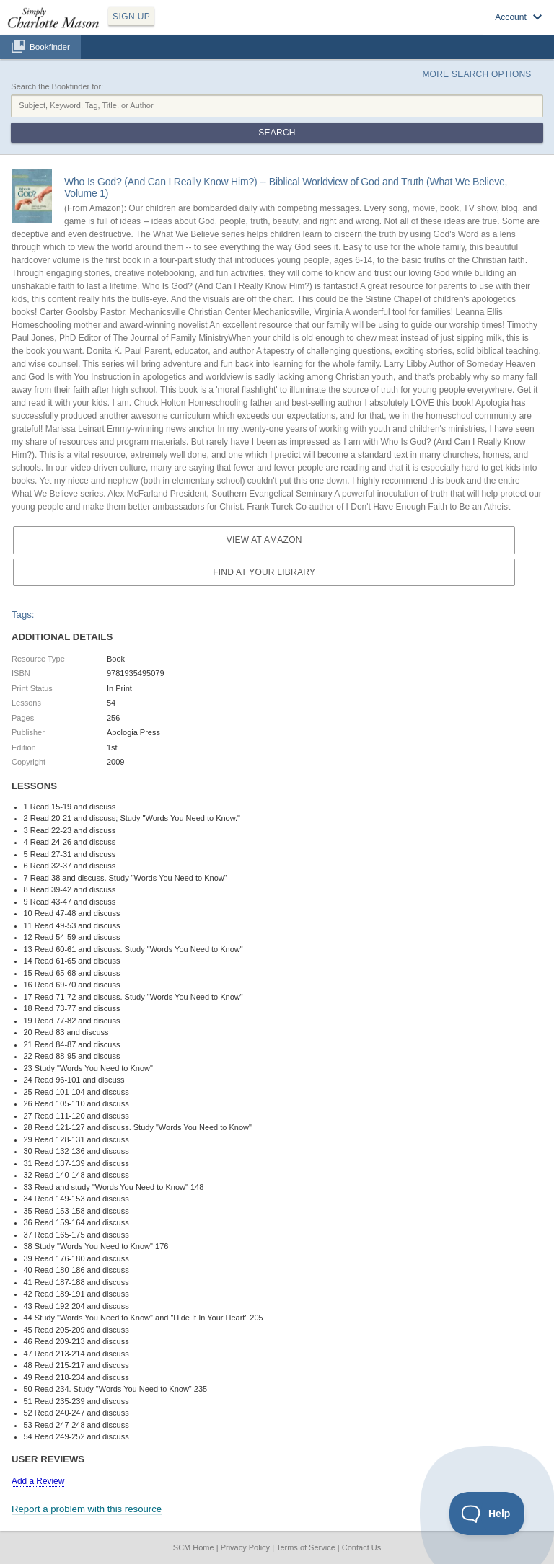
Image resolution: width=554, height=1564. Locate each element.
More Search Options (476, 74)
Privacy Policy (245, 1547)
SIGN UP (131, 17)
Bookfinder (50, 46)
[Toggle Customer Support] (487, 1513)
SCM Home (193, 1547)
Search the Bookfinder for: (57, 86)
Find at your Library (264, 572)
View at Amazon (264, 540)
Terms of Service (305, 1547)
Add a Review (38, 1481)
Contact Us (361, 1547)
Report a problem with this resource (87, 1508)
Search (276, 133)
